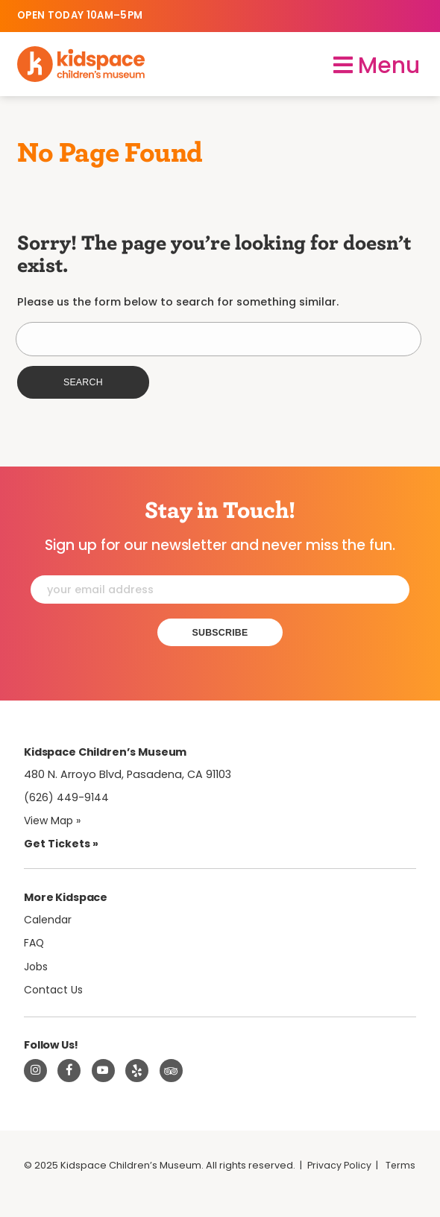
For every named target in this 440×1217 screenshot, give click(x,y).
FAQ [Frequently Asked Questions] (34, 943)
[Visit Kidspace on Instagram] (36, 1072)
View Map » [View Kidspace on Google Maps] (54, 821)
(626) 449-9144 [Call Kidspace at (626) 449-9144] (66, 798)
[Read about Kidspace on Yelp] (137, 1072)
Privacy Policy (340, 1166)
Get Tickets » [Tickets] (61, 844)
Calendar (49, 919)
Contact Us (54, 990)
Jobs (37, 966)
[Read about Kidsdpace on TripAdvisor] (171, 1072)
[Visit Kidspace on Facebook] (69, 1072)
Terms (39, 1183)
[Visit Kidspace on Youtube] (104, 1072)
